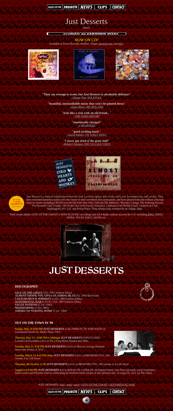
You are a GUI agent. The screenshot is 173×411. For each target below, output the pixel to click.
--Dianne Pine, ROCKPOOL (86, 97)
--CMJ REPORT (86, 125)
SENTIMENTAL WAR (28, 301)
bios (62, 384)
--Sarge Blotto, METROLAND (86, 106)
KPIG (151, 214)
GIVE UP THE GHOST (29, 292)
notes (69, 384)
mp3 (120, 43)
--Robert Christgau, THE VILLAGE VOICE (87, 144)
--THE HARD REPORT (86, 116)
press (77, 384)
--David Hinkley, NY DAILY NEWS (86, 134)
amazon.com (105, 43)
